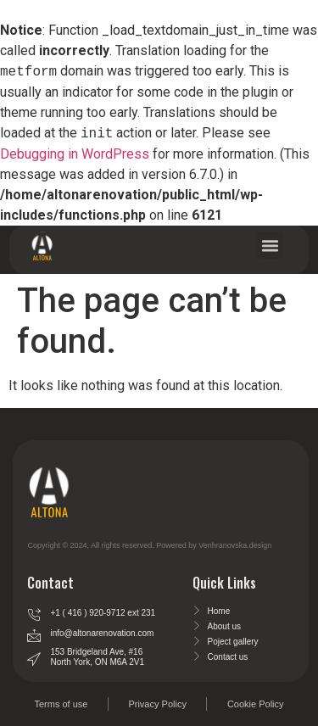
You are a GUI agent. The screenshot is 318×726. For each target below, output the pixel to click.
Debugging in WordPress (74, 154)
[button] (270, 245)
